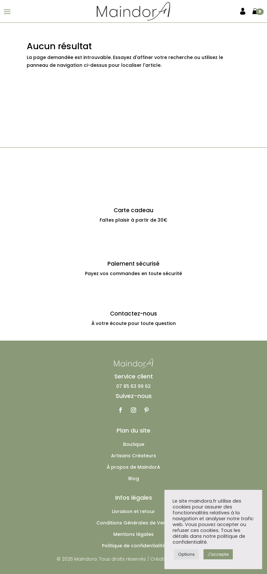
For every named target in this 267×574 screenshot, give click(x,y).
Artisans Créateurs (133, 456)
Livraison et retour (133, 512)
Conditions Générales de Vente (133, 523)
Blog (133, 479)
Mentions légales (133, 534)
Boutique (133, 445)
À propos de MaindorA (133, 467)
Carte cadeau (133, 210)
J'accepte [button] (218, 554)
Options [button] (186, 554)
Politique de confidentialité (133, 546)
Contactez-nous (133, 313)
